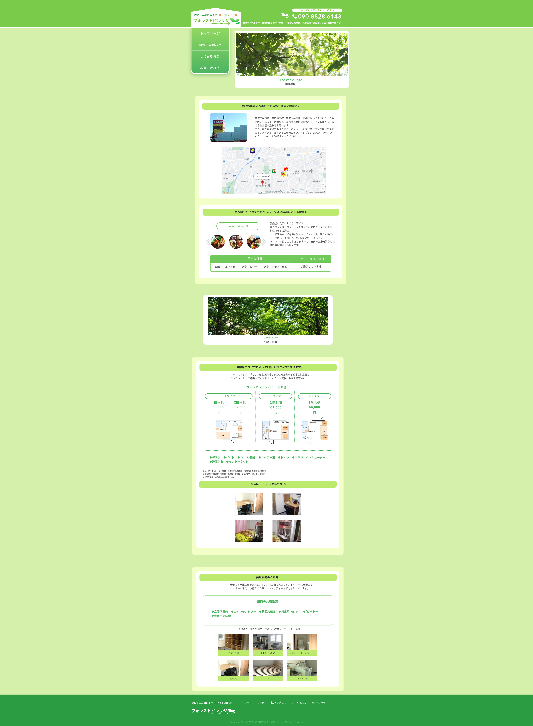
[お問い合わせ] (210, 67)
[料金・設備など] (211, 45)
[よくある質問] (210, 56)
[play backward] (208, 241)
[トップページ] (211, 33)
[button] (233, 645)
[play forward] (264, 241)
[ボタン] (216, 20)
